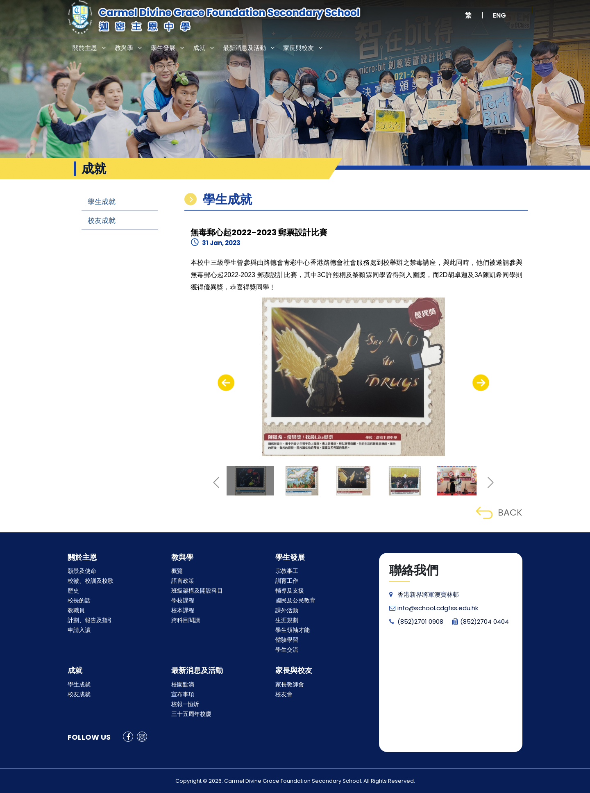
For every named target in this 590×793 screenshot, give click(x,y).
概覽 (177, 571)
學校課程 (182, 600)
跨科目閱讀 (185, 620)
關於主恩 (86, 49)
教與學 (127, 49)
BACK (498, 512)
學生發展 (169, 49)
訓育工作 (286, 581)
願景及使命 (82, 571)
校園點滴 (182, 684)
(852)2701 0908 (416, 621)
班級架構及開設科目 (197, 590)
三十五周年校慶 (191, 714)
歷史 (73, 590)
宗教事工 (286, 571)
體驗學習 (286, 640)
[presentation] (226, 382)
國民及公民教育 (295, 600)
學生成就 (102, 202)
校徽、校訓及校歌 (90, 581)
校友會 (284, 694)
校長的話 (79, 600)
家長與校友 (312, 49)
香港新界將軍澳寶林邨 (424, 594)
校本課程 (182, 610)
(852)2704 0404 (480, 621)
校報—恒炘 (185, 704)
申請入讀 (79, 630)
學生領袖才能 (292, 630)
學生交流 (286, 649)
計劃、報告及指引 (90, 620)
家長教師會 (289, 684)
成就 (206, 49)
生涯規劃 (286, 620)
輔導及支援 (289, 590)
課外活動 (286, 610)
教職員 (76, 610)
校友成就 (102, 220)
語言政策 (182, 581)
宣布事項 (182, 694)
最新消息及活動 (255, 49)
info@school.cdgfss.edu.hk (433, 608)
